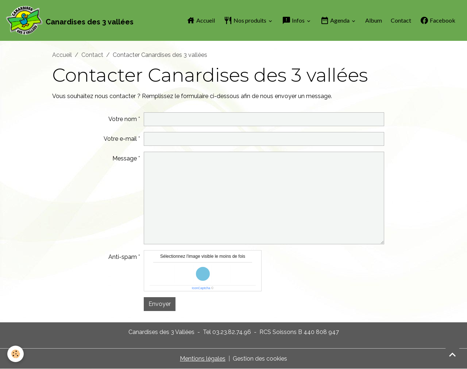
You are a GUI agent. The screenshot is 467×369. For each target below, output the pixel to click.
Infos (294, 20)
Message (124, 158)
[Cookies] (15, 354)
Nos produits (245, 20)
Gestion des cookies (260, 358)
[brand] (70, 20)
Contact (401, 20)
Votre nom (122, 119)
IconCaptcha (201, 288)
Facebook (437, 20)
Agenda (335, 20)
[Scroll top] (452, 354)
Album (373, 20)
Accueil (200, 20)
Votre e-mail (120, 138)
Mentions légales (202, 358)
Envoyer (159, 303)
